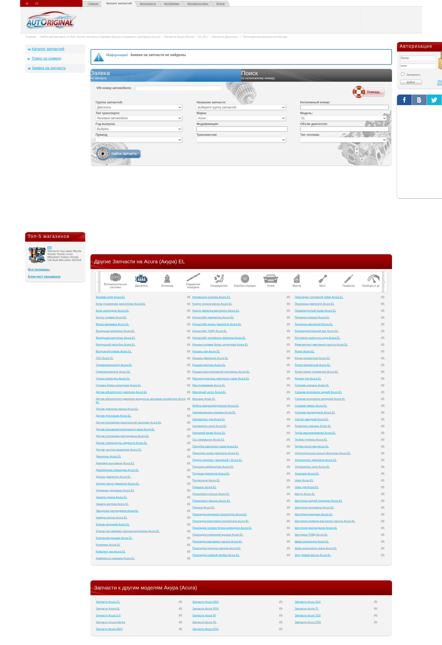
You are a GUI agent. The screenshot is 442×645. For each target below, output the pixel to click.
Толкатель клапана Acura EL (313, 425)
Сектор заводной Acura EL (312, 419)
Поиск (316, 75)
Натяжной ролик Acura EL (208, 432)
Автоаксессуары (197, 3)
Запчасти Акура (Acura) (179, 36)
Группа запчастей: (109, 102)
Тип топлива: (310, 135)
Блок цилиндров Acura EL (112, 310)
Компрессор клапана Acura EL (115, 558)
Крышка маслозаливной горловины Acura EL (221, 371)
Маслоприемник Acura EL (208, 385)
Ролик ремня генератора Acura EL (316, 371)
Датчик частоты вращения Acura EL (119, 449)
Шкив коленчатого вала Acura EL (316, 548)
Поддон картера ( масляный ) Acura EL (217, 459)
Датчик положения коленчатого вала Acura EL (125, 429)
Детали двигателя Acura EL (113, 476)
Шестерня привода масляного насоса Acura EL (325, 521)
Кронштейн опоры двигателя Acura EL (216, 324)
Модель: (306, 113)
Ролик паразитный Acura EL (312, 364)
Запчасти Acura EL (108, 608)
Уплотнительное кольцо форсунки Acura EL (323, 453)
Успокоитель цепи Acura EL (312, 466)
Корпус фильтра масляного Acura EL (215, 310)
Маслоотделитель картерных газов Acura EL (220, 378)
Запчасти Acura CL (108, 601)
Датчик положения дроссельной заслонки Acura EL (129, 422)
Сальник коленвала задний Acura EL (318, 392)
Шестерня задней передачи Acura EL (318, 500)
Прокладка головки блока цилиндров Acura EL (222, 527)
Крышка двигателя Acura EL (210, 358)
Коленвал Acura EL (108, 544)
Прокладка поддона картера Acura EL (216, 548)
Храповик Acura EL (307, 473)
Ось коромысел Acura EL (208, 439)
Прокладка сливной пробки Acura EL (215, 554)
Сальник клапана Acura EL (312, 385)
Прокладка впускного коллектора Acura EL (219, 514)
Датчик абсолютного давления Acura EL (121, 392)
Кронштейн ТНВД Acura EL (209, 330)
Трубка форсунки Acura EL (312, 446)
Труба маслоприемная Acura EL (315, 432)
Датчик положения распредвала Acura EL (122, 436)
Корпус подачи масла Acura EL (212, 303)
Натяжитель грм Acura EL (208, 419)
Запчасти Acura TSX (308, 615)
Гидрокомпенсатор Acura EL (114, 364)
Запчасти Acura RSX (205, 628)
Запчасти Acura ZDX (308, 622)
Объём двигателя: (314, 124)
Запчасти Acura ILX (108, 615)
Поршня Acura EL (203, 507)
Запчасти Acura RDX (205, 608)
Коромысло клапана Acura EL (211, 296)
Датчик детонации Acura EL (113, 415)
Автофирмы (171, 3)
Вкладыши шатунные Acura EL (115, 337)
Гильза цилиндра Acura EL (113, 378)
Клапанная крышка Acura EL (114, 537)
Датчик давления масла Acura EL (117, 408)
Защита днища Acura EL (111, 497)
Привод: (102, 135)
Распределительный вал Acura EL (316, 330)
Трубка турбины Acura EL (311, 439)
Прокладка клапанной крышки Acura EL (217, 534)
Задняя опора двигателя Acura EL (117, 483)
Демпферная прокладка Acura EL (117, 469)
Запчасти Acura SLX (308, 601)
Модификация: (208, 124)
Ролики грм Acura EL (308, 378)
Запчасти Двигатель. (225, 36)
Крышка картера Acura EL (209, 364)
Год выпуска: (106, 124)
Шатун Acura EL (305, 493)
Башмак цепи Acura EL (110, 296)
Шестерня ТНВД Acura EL (311, 534)
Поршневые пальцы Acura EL (211, 500)
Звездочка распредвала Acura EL (117, 510)
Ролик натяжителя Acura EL (312, 358)
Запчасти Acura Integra (110, 622)
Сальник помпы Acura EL (311, 405)
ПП (49, 247)
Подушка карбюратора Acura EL (213, 466)
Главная (93, 3)
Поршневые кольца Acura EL (211, 493)
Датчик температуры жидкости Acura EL (121, 442)
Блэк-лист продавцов (44, 276)
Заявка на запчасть (49, 68)
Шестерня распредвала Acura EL (316, 527)
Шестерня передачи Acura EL (313, 514)
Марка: (202, 113)
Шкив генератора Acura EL (312, 541)
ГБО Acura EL (105, 358)
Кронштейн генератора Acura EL (213, 317)
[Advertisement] (55, 153)
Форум (220, 3)
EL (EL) (203, 36)
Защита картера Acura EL (112, 503)
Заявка (165, 75)
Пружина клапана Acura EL (312, 317)
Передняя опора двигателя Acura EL (215, 453)
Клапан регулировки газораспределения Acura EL (128, 531)
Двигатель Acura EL (108, 456)
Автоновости (148, 3)
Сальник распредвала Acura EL (315, 412)
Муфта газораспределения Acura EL (215, 405)
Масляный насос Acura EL (209, 392)
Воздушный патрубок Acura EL (115, 344)
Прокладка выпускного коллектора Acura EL (220, 521)
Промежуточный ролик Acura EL (315, 310)
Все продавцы (39, 269)
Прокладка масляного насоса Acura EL (217, 541)
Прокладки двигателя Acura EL (314, 303)
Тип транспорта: (108, 113)
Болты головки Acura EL (111, 317)
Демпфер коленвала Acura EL (115, 463)
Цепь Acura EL (304, 480)
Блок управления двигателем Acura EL (121, 303)
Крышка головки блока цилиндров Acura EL (220, 344)
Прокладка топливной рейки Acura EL (319, 296)
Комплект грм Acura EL (111, 551)
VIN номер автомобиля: (114, 88)
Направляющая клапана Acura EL (214, 412)
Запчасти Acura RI (204, 615)
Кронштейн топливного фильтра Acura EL (219, 337)
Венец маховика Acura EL (112, 324)
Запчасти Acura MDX (109, 628)
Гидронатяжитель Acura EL (113, 371)
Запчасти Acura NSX (205, 601)
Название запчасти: (211, 102)
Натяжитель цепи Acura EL (209, 425)
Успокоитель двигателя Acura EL (315, 459)
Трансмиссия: (207, 135)
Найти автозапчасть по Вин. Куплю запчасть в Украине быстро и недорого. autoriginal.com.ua (100, 36)
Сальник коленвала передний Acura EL (320, 398)
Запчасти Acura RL (204, 622)
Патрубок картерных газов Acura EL (215, 446)
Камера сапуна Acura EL (111, 517)
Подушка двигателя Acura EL (211, 473)
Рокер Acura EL (304, 351)
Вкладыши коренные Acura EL (115, 330)
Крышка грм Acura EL (206, 351)
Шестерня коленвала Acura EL (314, 507)
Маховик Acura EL (204, 398)
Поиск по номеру (46, 58)
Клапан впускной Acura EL (113, 524)
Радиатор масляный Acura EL (314, 324)
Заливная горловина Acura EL (115, 490)
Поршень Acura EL (204, 487)
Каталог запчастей (119, 3)
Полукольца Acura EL (206, 480)
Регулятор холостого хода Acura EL (317, 337)
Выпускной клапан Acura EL (114, 351)
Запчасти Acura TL (307, 608)
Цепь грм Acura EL (307, 487)
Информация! (117, 55)
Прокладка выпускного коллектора (265, 36)
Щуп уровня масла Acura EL (313, 554)
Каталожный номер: (315, 102)
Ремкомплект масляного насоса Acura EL (321, 344)
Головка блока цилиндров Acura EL (118, 385)
